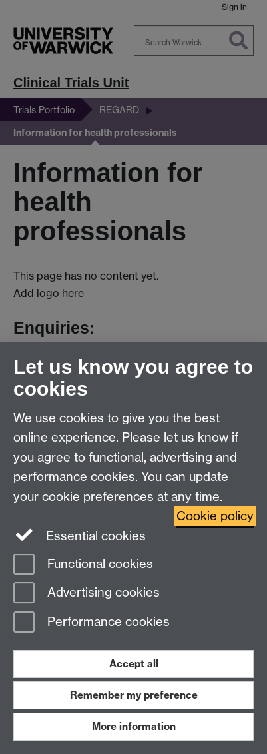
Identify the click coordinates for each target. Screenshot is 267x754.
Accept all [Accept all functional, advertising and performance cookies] (133, 663)
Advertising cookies (86, 593)
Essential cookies (79, 535)
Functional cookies (83, 565)
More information (134, 726)
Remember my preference (134, 695)
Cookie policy (215, 516)
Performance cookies (91, 623)
